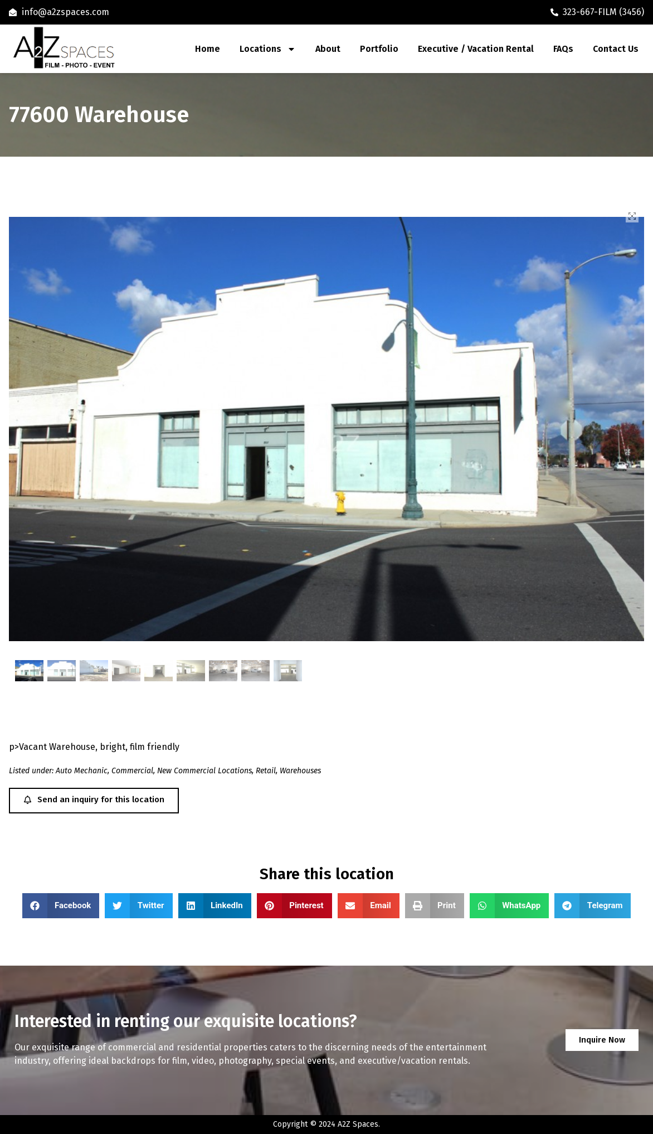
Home (207, 48)
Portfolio (379, 48)
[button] (61, 905)
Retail (266, 771)
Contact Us (616, 48)
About (327, 48)
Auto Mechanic (82, 771)
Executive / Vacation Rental (476, 48)
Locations (268, 49)
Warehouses (300, 771)
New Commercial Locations (204, 771)
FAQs (563, 48)
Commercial (132, 771)
